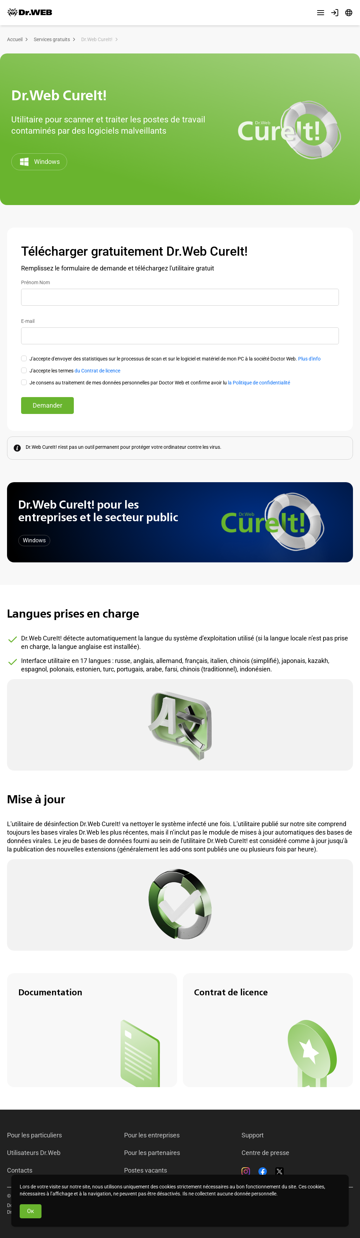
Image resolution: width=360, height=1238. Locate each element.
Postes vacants (145, 1170)
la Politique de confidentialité (259, 382)
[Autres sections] (320, 12)
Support (253, 1135)
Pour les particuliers (34, 1135)
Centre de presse (265, 1153)
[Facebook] (262, 1171)
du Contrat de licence (97, 371)
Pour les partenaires (152, 1153)
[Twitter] (279, 1171)
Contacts (19, 1170)
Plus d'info (309, 359)
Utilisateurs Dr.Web (33, 1153)
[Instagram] (246, 1171)
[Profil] (334, 12)
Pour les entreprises (152, 1135)
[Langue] (349, 12)
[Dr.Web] (29, 12)
